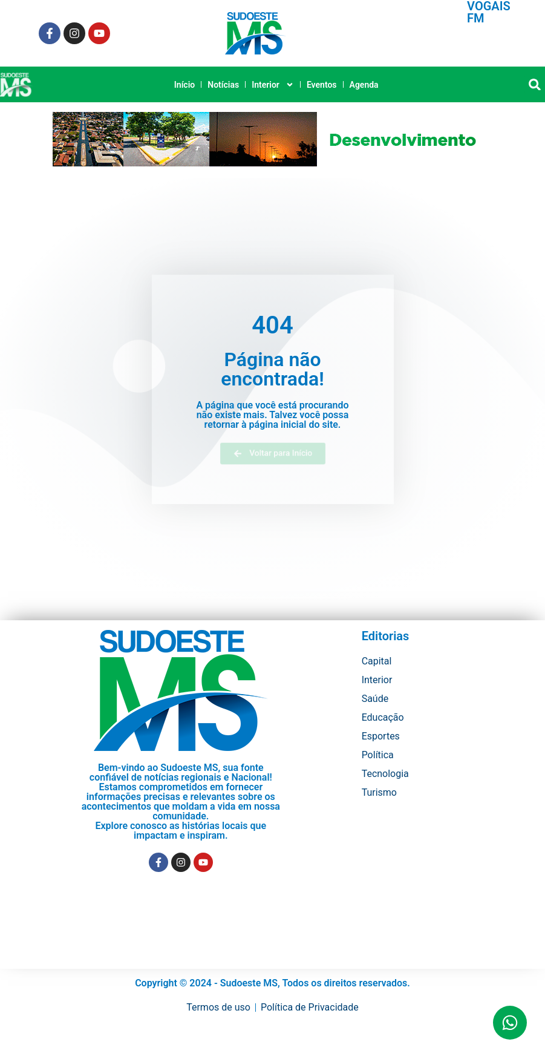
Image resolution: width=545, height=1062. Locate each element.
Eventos (322, 85)
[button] (534, 84)
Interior (273, 85)
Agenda (364, 85)
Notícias (223, 85)
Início (184, 85)
